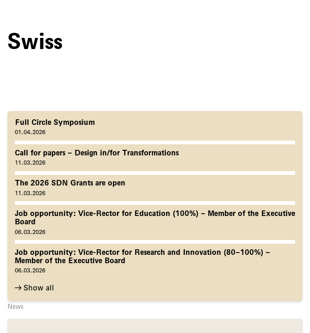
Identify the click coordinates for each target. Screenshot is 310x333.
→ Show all (34, 288)
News (15, 306)
